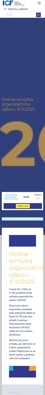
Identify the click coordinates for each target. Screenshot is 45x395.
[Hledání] (38, 15)
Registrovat (22, 206)
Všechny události (16, 9)
